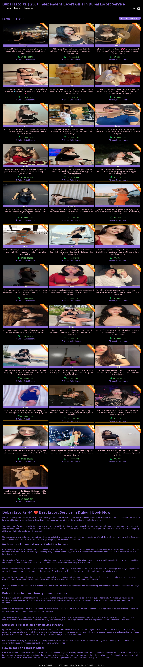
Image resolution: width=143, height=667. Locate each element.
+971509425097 (26, 336)
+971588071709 (119, 97)
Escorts (17, 8)
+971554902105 (72, 97)
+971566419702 (119, 57)
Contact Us (28, 8)
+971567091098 (26, 97)
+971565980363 (72, 57)
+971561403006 (26, 177)
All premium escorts (130, 18)
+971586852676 (26, 137)
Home (8, 8)
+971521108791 (26, 57)
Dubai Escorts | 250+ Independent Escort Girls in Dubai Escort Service (63, 4)
